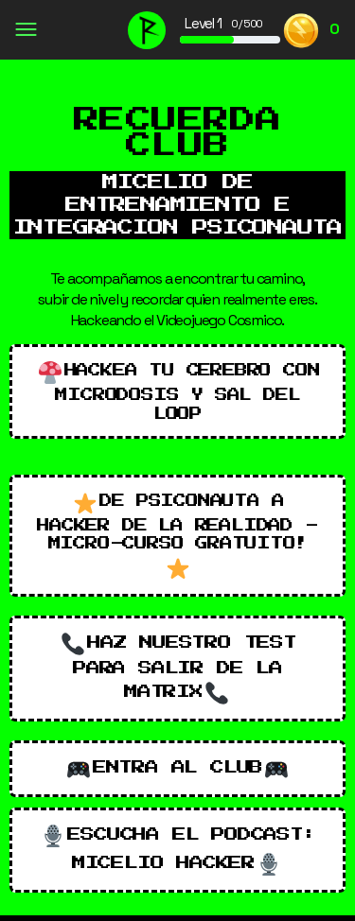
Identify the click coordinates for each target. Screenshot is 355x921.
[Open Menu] (25, 32)
